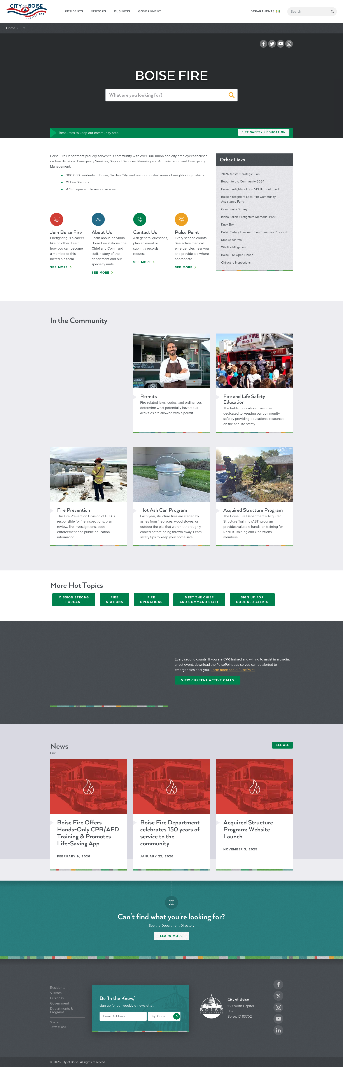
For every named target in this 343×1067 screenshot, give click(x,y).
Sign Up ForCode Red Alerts (252, 600)
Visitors (98, 11)
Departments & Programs (61, 1010)
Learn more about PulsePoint (233, 670)
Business (122, 11)
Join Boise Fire (66, 232)
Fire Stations (114, 600)
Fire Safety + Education (264, 132)
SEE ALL (282, 745)
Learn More (171, 936)
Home (10, 28)
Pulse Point (187, 232)
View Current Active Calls (207, 680)
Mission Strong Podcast (74, 600)
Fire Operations (151, 600)
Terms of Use (58, 1027)
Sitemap (55, 1022)
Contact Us (145, 232)
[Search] (312, 11)
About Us (102, 232)
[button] (231, 96)
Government (149, 11)
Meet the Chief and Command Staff (199, 600)
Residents (74, 11)
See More (59, 267)
